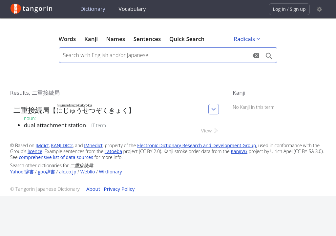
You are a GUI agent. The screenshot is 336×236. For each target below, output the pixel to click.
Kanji (91, 39)
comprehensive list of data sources (56, 157)
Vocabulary (132, 8)
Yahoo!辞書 (22, 171)
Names (115, 39)
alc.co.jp (67, 171)
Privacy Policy (119, 189)
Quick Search (186, 39)
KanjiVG (239, 151)
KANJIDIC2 (62, 145)
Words (67, 39)
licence (35, 151)
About (93, 189)
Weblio (87, 171)
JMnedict (93, 145)
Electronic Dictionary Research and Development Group (196, 145)
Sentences (147, 39)
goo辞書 (46, 171)
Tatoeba (113, 151)
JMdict (42, 145)
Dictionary (92, 8)
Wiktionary (110, 171)
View (210, 130)
